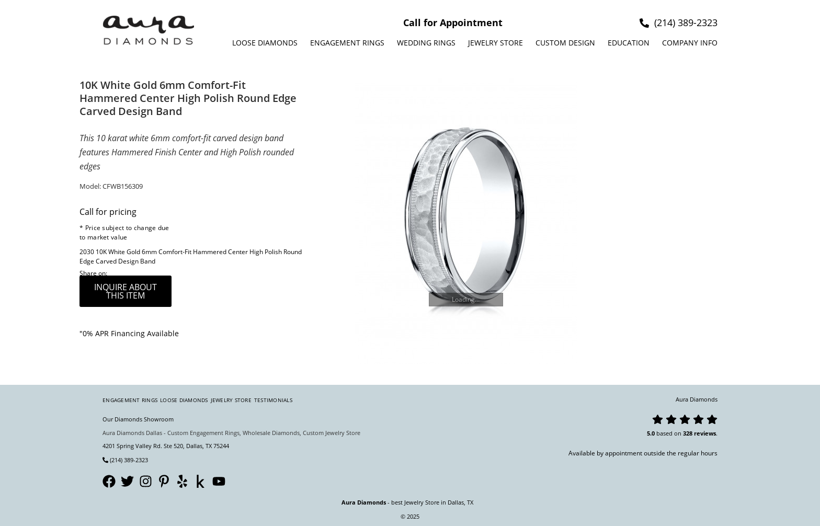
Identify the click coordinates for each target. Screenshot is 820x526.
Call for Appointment (453, 22)
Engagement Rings (347, 43)
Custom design (565, 43)
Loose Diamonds (265, 43)
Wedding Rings (426, 43)
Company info (690, 43)
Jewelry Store (495, 43)
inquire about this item (125, 291)
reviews (705, 433)
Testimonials (273, 400)
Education (629, 43)
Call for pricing (107, 212)
